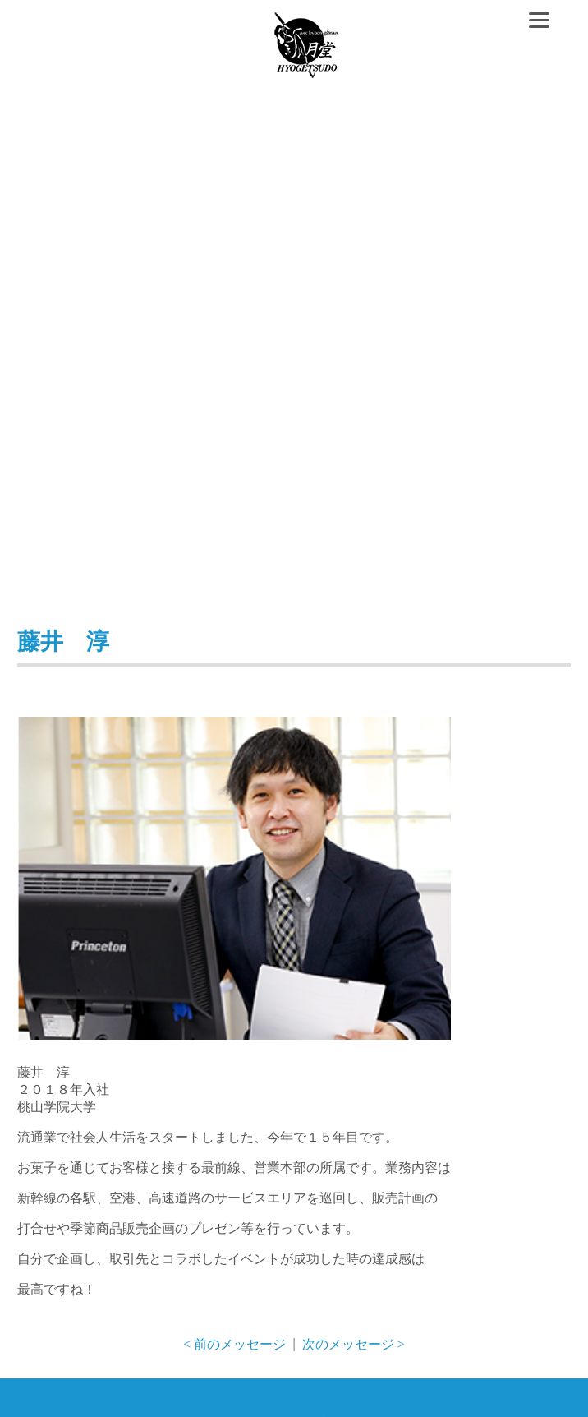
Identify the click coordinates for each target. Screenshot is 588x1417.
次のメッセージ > (353, 1344)
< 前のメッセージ (234, 1344)
